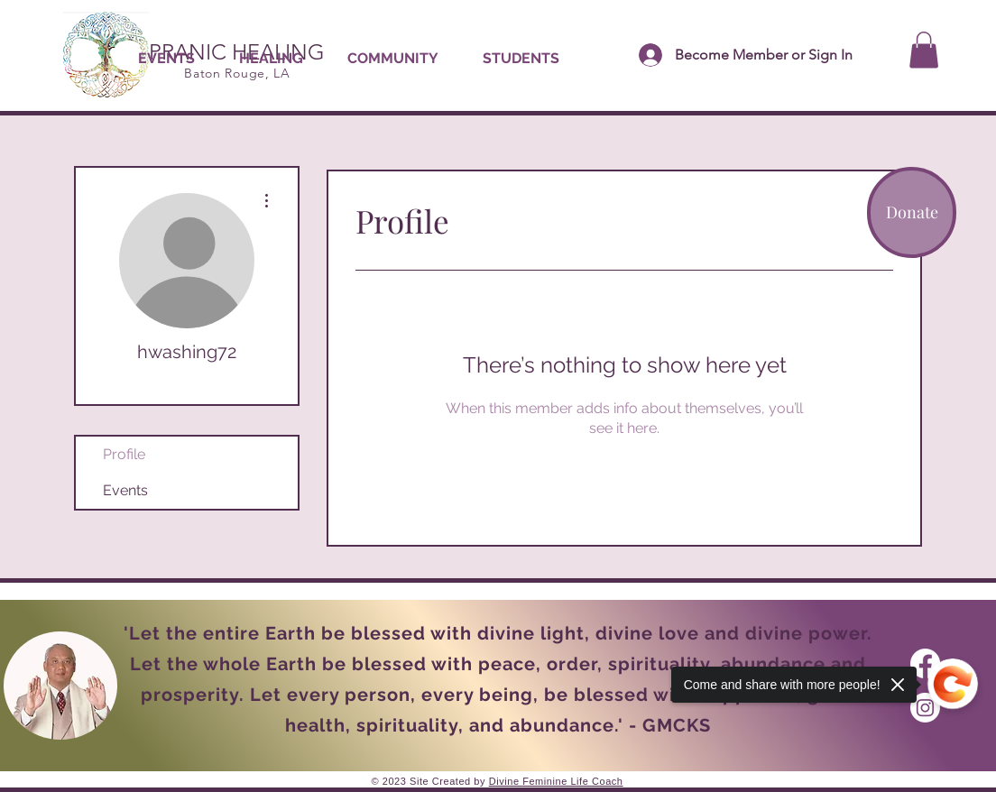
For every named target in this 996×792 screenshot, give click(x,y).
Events (125, 490)
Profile (124, 454)
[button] (271, 58)
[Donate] (911, 212)
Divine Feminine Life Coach (556, 781)
